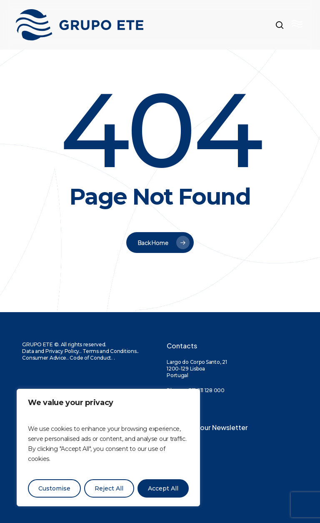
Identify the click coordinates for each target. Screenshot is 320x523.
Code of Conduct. (91, 358)
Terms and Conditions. (110, 351)
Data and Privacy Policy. (51, 351)
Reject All (109, 488)
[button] (298, 25)
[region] (108, 447)
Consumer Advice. (45, 358)
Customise (54, 488)
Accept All (163, 488)
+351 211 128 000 (205, 390)
